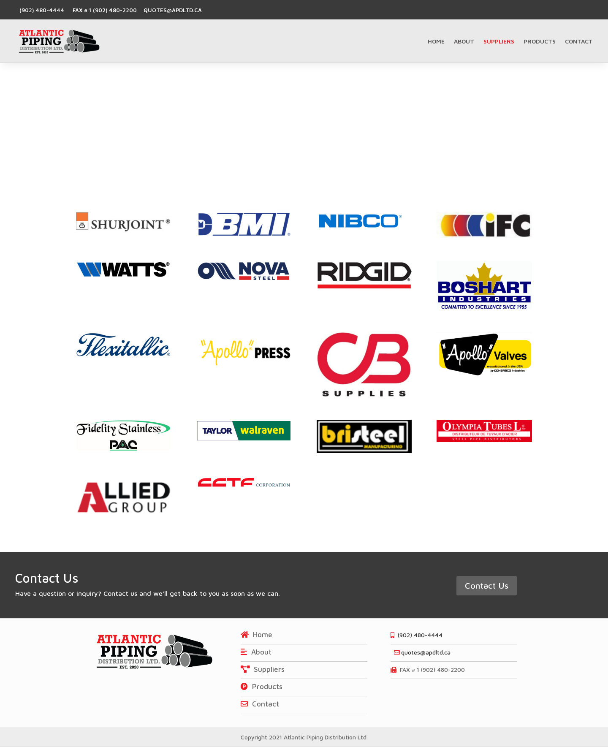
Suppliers (498, 41)
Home (436, 41)
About (464, 41)
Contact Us (486, 585)
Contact (579, 41)
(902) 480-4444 (41, 10)
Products (540, 41)
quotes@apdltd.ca (171, 10)
